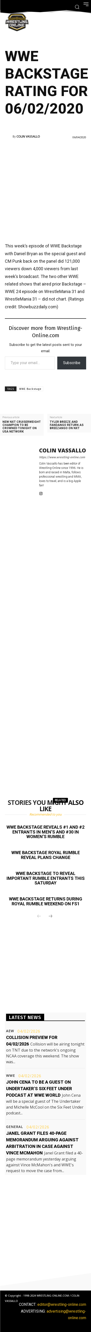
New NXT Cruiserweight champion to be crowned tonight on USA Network (21, 426)
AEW (10, 1031)
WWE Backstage (30, 389)
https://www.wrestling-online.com (62, 457)
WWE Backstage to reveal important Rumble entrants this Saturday (46, 878)
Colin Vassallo (28, 136)
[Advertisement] (45, 190)
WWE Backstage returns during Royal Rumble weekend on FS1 (45, 901)
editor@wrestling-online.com (61, 1304)
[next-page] (50, 916)
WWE (10, 1075)
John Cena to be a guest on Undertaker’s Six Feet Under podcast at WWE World (39, 1088)
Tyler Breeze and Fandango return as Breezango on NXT (66, 425)
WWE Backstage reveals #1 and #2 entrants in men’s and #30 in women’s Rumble (45, 832)
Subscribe (71, 362)
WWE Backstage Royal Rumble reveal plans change (45, 855)
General (14, 1126)
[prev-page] (39, 916)
